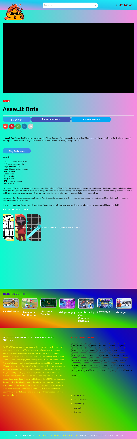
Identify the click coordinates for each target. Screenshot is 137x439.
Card (98, 355)
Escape (121, 370)
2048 (129, 365)
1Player (101, 350)
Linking (129, 370)
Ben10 (79, 370)
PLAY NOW (124, 5)
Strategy (102, 345)
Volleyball (120, 365)
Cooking (125, 355)
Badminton (94, 365)
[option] (12, 305)
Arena (83, 350)
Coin (113, 370)
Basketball (96, 360)
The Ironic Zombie (46, 313)
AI (73, 370)
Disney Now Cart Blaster (29, 314)
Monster (106, 355)
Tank (6, 101)
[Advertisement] (23, 277)
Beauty (123, 360)
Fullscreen (16, 119)
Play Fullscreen (16, 151)
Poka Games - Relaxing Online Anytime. (57, 435)
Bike (87, 370)
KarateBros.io (11, 311)
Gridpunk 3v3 (67, 312)
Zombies (92, 350)
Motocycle (76, 360)
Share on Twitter (91, 119)
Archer (75, 365)
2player (93, 345)
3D (73, 345)
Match (122, 350)
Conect (114, 360)
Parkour (75, 375)
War (91, 355)
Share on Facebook (51, 119)
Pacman (84, 365)
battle (79, 345)
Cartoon (115, 355)
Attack (87, 360)
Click (109, 350)
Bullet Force (41, 141)
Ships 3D (121, 312)
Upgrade (121, 345)
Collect (112, 345)
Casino (94, 370)
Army (106, 360)
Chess (104, 365)
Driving (75, 350)
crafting (84, 355)
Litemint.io (103, 311)
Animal (75, 355)
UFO (112, 365)
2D (86, 345)
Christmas (104, 370)
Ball (115, 350)
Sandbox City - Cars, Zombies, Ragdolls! (87, 316)
